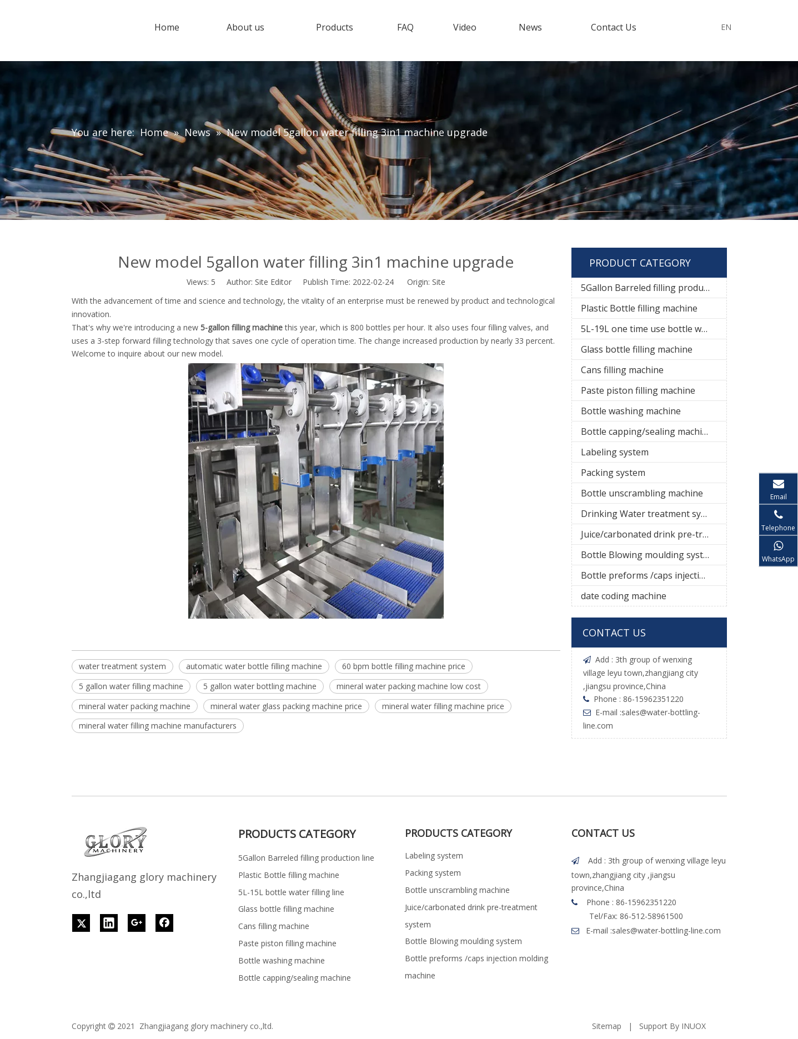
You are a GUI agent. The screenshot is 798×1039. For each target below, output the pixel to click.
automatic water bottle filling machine (254, 666)
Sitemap (606, 1026)
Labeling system (615, 452)
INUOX (693, 1026)
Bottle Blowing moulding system (648, 555)
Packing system (613, 472)
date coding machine (623, 596)
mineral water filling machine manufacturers (158, 725)
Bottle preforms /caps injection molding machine (653, 575)
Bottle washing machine (631, 411)
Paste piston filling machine (638, 390)
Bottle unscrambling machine (642, 493)
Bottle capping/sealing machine (646, 431)
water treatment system (122, 666)
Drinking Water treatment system (651, 514)
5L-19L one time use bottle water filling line (653, 329)
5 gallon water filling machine (131, 686)
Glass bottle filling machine (636, 349)
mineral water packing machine (134, 706)
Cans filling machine (622, 370)
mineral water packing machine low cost (409, 686)
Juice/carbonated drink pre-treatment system (653, 534)
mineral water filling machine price (443, 706)
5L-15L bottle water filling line (291, 892)
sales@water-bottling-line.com (666, 930)
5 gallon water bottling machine (260, 686)
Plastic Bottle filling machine (639, 308)
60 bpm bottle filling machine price (403, 666)
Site (438, 282)
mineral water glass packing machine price (286, 706)
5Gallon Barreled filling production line (653, 288)
